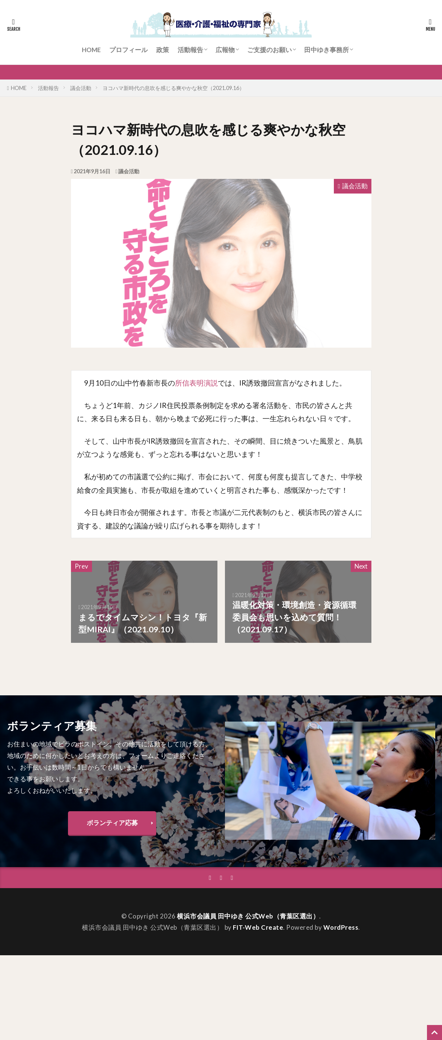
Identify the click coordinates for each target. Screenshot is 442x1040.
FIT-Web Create (258, 927)
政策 (162, 50)
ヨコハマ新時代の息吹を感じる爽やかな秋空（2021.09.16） (173, 88)
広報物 (225, 50)
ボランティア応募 (112, 823)
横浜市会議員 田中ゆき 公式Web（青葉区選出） (248, 916)
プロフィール (128, 50)
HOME (91, 50)
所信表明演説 (196, 382)
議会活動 (80, 88)
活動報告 (190, 50)
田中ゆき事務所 (326, 50)
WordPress (341, 927)
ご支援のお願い (269, 50)
